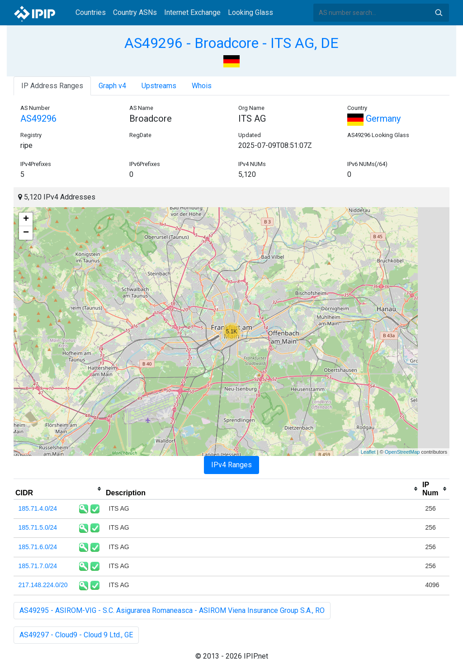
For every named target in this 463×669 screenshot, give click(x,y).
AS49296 (38, 118)
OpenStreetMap (402, 452)
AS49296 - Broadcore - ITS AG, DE (231, 43)
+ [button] (26, 219)
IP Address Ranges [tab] (52, 85)
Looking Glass (250, 12)
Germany (374, 118)
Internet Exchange (192, 12)
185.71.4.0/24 (38, 508)
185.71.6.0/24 (38, 546)
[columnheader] (59, 489)
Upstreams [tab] (159, 85)
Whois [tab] (202, 85)
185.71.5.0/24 (38, 527)
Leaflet (368, 452)
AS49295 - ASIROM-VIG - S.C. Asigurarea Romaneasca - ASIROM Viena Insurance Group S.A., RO (172, 610)
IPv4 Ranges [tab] (231, 464)
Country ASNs (135, 12)
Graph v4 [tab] (112, 85)
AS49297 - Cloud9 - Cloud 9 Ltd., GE (76, 635)
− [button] (26, 233)
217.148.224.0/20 (43, 584)
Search (439, 13)
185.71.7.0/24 (38, 565)
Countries (91, 12)
